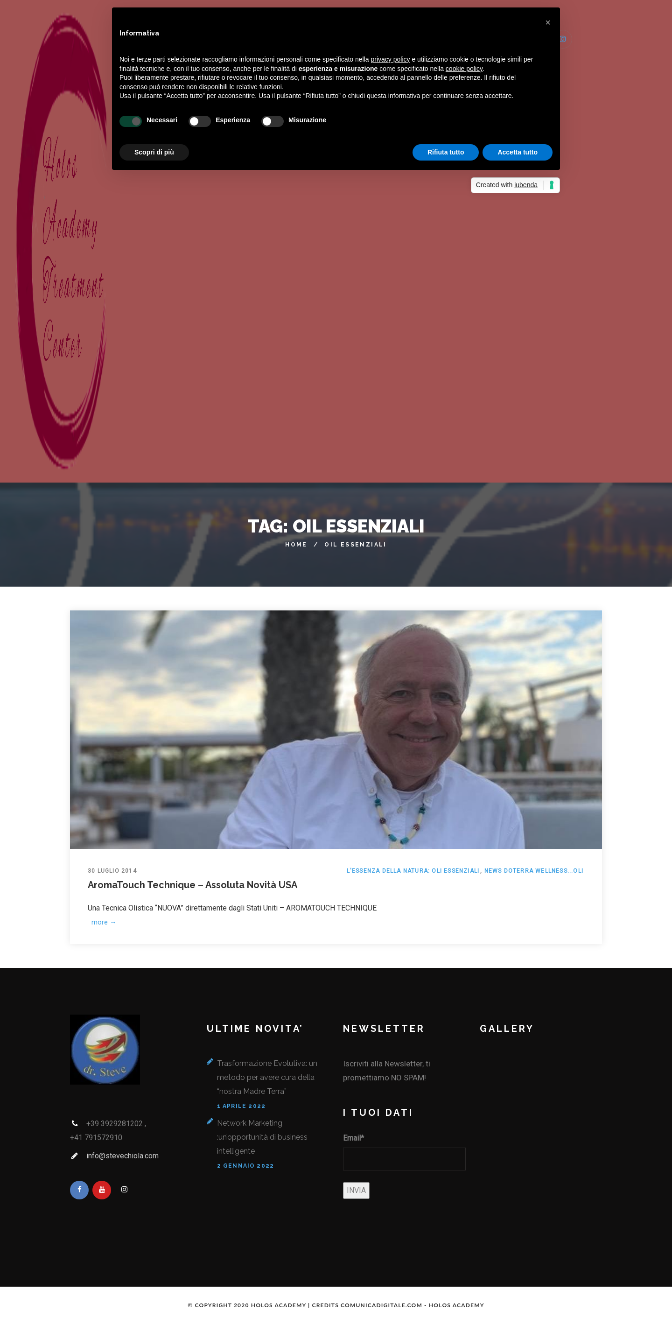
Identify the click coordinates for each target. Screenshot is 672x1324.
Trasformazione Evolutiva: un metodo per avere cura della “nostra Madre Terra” (267, 1077)
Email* (353, 1138)
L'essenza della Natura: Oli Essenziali (413, 871)
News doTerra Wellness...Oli (533, 871)
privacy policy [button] (390, 59)
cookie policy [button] (464, 68)
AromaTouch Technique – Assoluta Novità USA (192, 884)
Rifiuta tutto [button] (445, 152)
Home (296, 544)
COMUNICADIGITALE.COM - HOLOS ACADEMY (412, 1305)
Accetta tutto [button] (517, 152)
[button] (547, 22)
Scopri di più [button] (154, 152)
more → (103, 922)
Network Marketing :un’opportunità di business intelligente (262, 1137)
